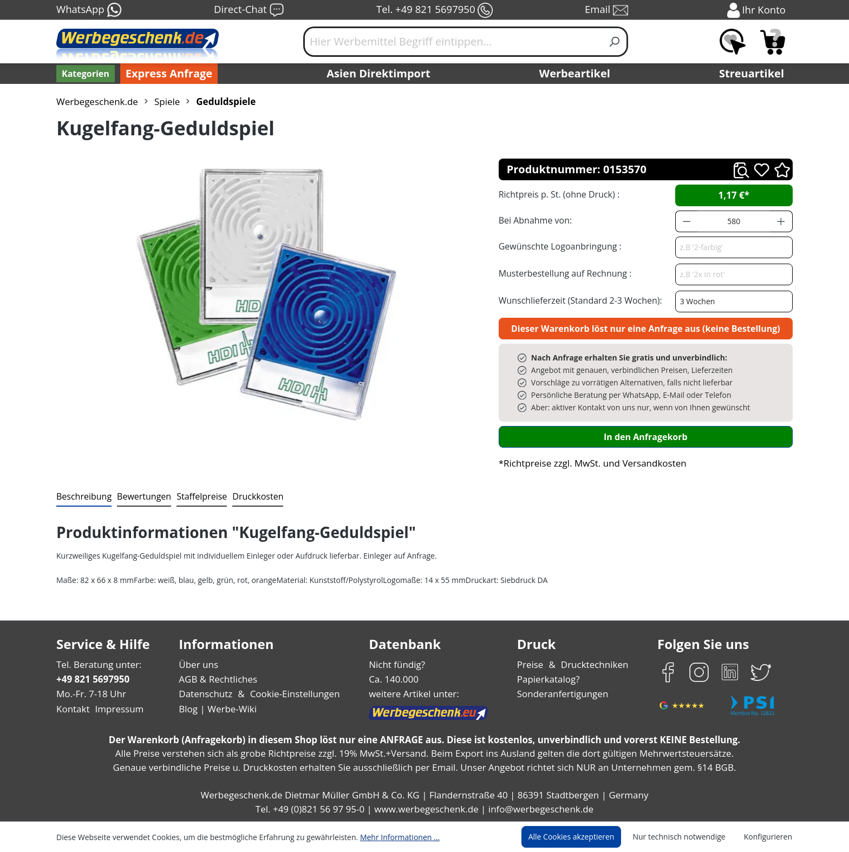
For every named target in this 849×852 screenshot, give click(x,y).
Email (607, 10)
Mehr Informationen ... (385, 837)
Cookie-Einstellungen (291, 694)
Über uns (198, 664)
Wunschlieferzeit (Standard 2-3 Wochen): (578, 300)
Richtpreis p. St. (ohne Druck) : (558, 194)
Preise (532, 664)
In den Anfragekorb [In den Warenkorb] (645, 436)
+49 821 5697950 (92, 679)
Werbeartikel (576, 74)
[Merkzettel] (733, 41)
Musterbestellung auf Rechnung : (562, 273)
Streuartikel (754, 74)
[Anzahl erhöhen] (781, 221)
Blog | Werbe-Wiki (216, 709)
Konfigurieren (769, 837)
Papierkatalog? (549, 679)
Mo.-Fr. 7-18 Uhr (90, 694)
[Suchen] (615, 42)
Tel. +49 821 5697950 (434, 10)
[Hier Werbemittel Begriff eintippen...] (452, 42)
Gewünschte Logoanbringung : (558, 246)
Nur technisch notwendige (685, 837)
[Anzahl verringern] (686, 221)
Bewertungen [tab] (140, 496)
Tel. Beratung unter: (96, 664)
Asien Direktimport (378, 74)
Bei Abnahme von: (534, 220)
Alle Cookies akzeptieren (581, 837)
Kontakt (72, 709)
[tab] (82, 497)
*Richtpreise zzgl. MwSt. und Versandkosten (589, 463)
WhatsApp (88, 10)
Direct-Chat (248, 10)
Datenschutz (205, 694)
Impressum (116, 709)
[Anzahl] (733, 221)
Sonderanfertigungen (562, 694)
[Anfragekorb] (773, 41)
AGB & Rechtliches (219, 679)
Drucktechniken (593, 664)
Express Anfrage (166, 74)
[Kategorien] (84, 73)
